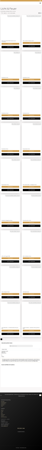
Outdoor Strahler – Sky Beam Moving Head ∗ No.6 (31, 328)
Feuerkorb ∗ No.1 (26, 113)
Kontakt (2, 409)
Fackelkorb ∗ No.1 (5, 77)
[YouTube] (24, 428)
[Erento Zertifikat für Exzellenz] (21, 370)
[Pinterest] (22, 428)
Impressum (2, 414)
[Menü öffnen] (40, 3)
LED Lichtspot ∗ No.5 (5, 291)
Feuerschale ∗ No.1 (26, 148)
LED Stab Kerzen (26, 291)
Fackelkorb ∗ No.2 (26, 77)
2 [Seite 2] (3, 339)
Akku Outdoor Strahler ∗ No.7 (28, 40)
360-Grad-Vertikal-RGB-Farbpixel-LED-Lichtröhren (9, 41)
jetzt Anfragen (31, 46)
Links (2, 410)
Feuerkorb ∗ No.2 (5, 148)
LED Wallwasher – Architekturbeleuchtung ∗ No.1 (10, 328)
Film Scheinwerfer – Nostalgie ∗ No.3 (30, 184)
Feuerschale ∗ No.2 (5, 184)
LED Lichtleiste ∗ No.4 (27, 256)
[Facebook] (18, 428)
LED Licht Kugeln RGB (6, 256)
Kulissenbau (3, 402)
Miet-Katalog (3, 398)
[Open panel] (2, 13)
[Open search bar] (0, 0)
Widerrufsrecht (3, 413)
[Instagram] (20, 428)
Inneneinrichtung (3, 401)
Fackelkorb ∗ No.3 (5, 113)
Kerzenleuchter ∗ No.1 (27, 220)
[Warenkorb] (40, 0)
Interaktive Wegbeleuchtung (7, 220)
